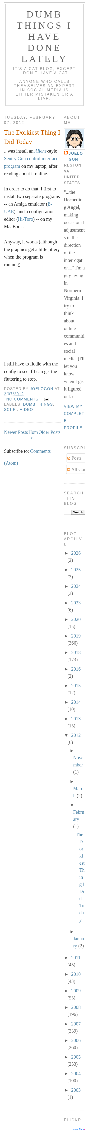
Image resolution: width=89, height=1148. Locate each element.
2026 (76, 553)
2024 (76, 586)
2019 (76, 635)
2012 (76, 735)
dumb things (38, 404)
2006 (76, 1040)
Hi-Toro (25, 219)
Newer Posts (16, 432)
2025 (76, 569)
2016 (76, 669)
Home (33, 435)
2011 (75, 957)
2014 (76, 702)
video (26, 410)
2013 (76, 718)
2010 (76, 974)
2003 (76, 1090)
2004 (76, 1073)
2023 (76, 602)
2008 (76, 1007)
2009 (76, 990)
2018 (76, 652)
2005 (76, 1057)
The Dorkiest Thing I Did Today (32, 137)
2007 (76, 1023)
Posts (74, 458)
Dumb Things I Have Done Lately (44, 36)
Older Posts (49, 432)
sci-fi (10, 410)
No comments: (23, 399)
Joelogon (76, 156)
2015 (76, 685)
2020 (76, 619)
